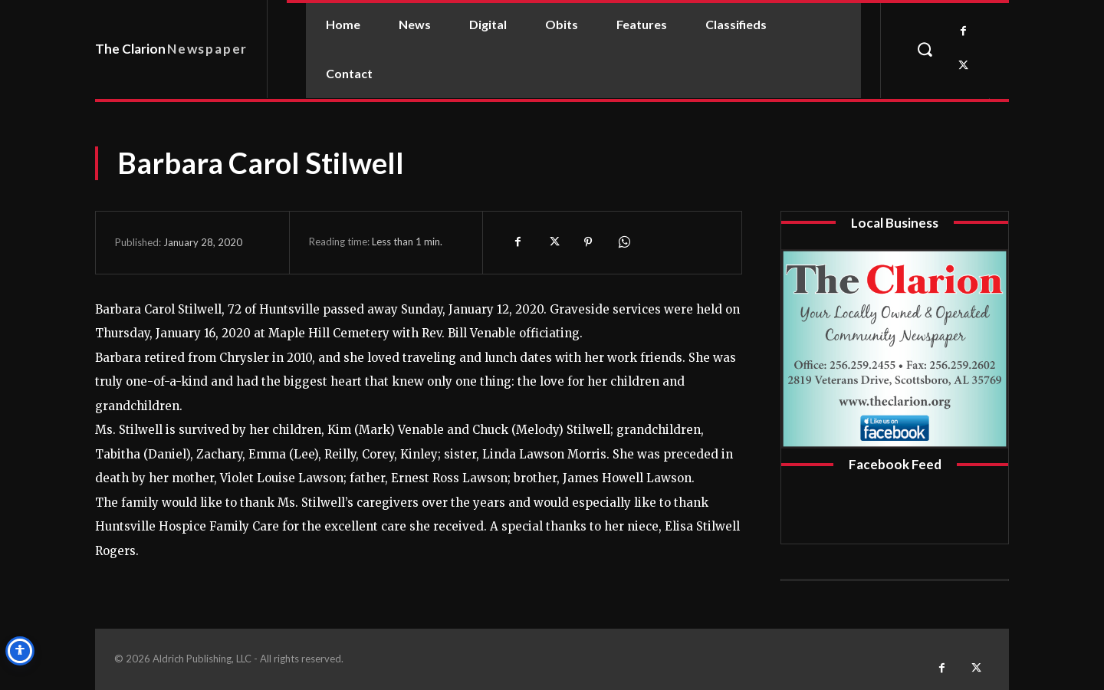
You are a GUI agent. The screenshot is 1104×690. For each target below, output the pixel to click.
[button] (924, 49)
